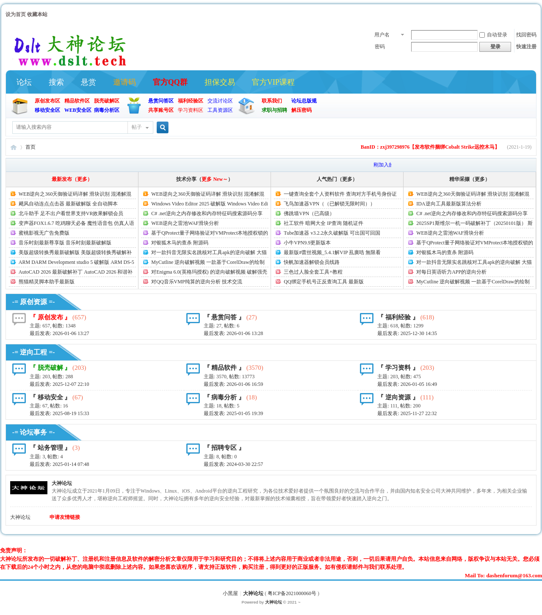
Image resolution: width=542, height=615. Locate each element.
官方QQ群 (170, 82)
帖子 (137, 127)
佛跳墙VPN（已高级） (309, 213)
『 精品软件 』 (224, 367)
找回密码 (526, 35)
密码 (380, 47)
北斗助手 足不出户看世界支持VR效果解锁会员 (71, 213)
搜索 (56, 82)
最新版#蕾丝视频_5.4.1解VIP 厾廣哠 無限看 (332, 252)
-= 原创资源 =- (33, 301)
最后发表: (59, 333)
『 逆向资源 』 (398, 397)
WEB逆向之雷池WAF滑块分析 (185, 223)
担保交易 (220, 82)
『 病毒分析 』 (224, 397)
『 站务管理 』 (50, 447)
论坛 (24, 82)
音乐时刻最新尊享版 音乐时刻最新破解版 (65, 243)
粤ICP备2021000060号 (292, 593)
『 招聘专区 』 (224, 447)
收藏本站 (37, 14)
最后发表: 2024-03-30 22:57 (233, 464)
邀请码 (124, 82)
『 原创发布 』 (50, 317)
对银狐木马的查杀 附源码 (179, 243)
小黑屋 (230, 593)
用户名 (382, 35)
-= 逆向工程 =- (33, 352)
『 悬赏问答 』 (224, 317)
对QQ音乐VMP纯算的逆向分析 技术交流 (196, 282)
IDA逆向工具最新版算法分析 (448, 204)
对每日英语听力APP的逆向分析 (451, 272)
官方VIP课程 (273, 82)
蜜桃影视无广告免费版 (44, 233)
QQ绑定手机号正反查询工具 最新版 (323, 282)
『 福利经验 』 (398, 317)
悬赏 (88, 82)
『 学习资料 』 (398, 367)
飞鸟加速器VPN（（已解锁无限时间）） (329, 204)
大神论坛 (62, 483)
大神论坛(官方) (13, 147)
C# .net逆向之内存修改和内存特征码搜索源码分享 (207, 213)
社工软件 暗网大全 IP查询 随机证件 (323, 223)
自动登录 (493, 35)
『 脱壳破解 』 (50, 367)
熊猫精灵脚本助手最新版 (47, 282)
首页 (30, 147)
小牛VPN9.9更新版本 (307, 243)
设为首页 (16, 14)
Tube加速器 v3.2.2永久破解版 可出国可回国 (332, 233)
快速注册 (526, 47)
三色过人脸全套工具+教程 (313, 272)
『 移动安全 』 (50, 397)
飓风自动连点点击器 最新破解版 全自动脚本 (68, 204)
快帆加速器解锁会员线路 (312, 262)
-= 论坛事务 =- (33, 432)
